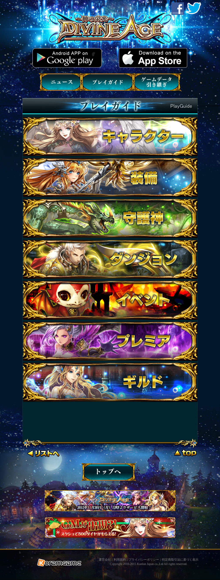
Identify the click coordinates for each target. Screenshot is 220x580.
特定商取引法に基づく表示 (180, 559)
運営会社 (105, 559)
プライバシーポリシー (144, 559)
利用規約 (120, 559)
